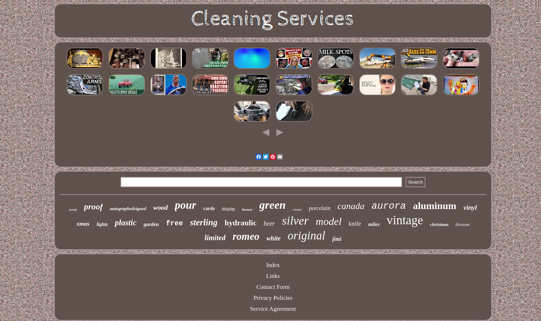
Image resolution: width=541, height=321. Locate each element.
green (272, 204)
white (273, 238)
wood (160, 207)
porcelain (319, 208)
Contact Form (273, 287)
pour (185, 205)
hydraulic (241, 222)
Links (273, 276)
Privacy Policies (272, 298)
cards (209, 208)
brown (247, 209)
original (306, 235)
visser (297, 209)
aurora (388, 206)
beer (269, 223)
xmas (82, 223)
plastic (125, 222)
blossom (462, 224)
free (174, 223)
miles (374, 224)
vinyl (470, 207)
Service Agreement (273, 308)
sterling (204, 222)
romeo (246, 236)
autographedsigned (128, 208)
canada (351, 206)
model (329, 221)
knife (355, 223)
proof (93, 206)
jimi (336, 239)
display (228, 209)
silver (295, 220)
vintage (405, 220)
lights (102, 224)
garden (151, 224)
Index (273, 265)
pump (73, 210)
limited (215, 237)
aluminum (435, 205)
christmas (439, 224)
